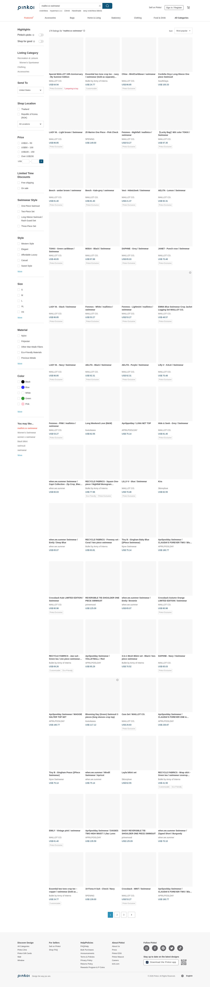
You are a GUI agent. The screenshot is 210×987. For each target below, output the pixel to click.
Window (21, 960)
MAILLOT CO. (55, 81)
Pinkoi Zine (22, 950)
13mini (67, 11)
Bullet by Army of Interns (96, 81)
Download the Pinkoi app (161, 962)
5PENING (89, 139)
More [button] (20, 271)
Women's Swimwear (27, 432)
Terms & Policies (87, 957)
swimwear (22, 450)
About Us (116, 946)
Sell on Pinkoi (155, 7)
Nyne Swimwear (129, 546)
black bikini (22, 441)
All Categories (23, 946)
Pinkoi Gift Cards (25, 953)
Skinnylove (163, 488)
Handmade (76, 11)
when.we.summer (57, 488)
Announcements (87, 953)
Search (107, 6)
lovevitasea (90, 430)
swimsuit (21, 446)
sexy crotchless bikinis (92, 11)
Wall (19, 957)
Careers (115, 960)
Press (114, 950)
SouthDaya (163, 81)
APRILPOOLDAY (129, 430)
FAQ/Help (84, 946)
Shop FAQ (53, 950)
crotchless (43, 11)
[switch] (31, 34)
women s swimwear (26, 437)
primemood (90, 604)
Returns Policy (86, 964)
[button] (41, 161)
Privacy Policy (86, 960)
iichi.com (115, 964)
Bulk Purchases (87, 950)
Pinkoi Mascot (118, 957)
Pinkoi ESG (117, 953)
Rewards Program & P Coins (92, 967)
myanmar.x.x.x (56, 11)
